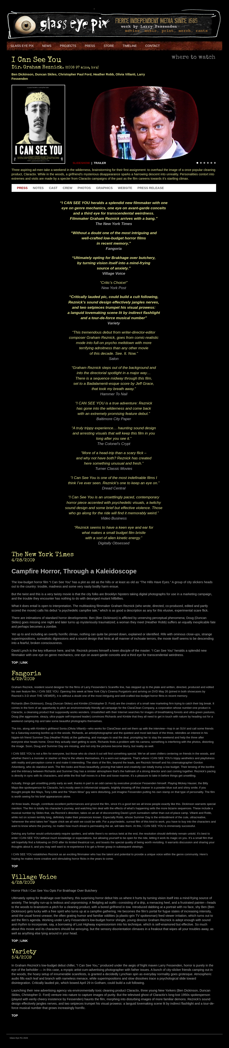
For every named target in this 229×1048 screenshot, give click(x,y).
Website (125, 188)
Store (109, 46)
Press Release (150, 188)
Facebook (172, 46)
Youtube (192, 46)
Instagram (202, 46)
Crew (67, 188)
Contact (152, 46)
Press (90, 46)
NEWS (46, 46)
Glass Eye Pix (22, 46)
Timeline (130, 46)
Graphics (104, 188)
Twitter (182, 46)
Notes (38, 188)
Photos (84, 188)
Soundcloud (212, 46)
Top (15, 662)
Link (24, 662)
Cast (53, 188)
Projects (68, 46)
